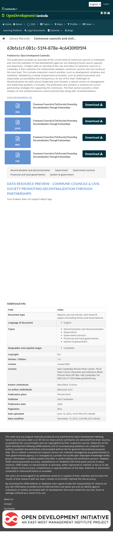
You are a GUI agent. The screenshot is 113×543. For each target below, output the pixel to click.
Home (8, 24)
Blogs (70, 30)
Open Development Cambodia (35, 55)
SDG (34, 24)
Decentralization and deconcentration (30, 170)
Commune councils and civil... (55, 38)
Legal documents (36, 30)
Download (94, 105)
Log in (106, 3)
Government (61, 170)
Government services (84, 170)
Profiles (75, 24)
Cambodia (9, 8)
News (90, 24)
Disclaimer (9, 508)
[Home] (3, 38)
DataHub (56, 30)
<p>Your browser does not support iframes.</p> (56, 248)
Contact (8, 503)
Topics (48, 24)
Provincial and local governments (27, 174)
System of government (62, 174)
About (20, 24)
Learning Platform (12, 30)
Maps (61, 24)
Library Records (19, 38)
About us (8, 499)
